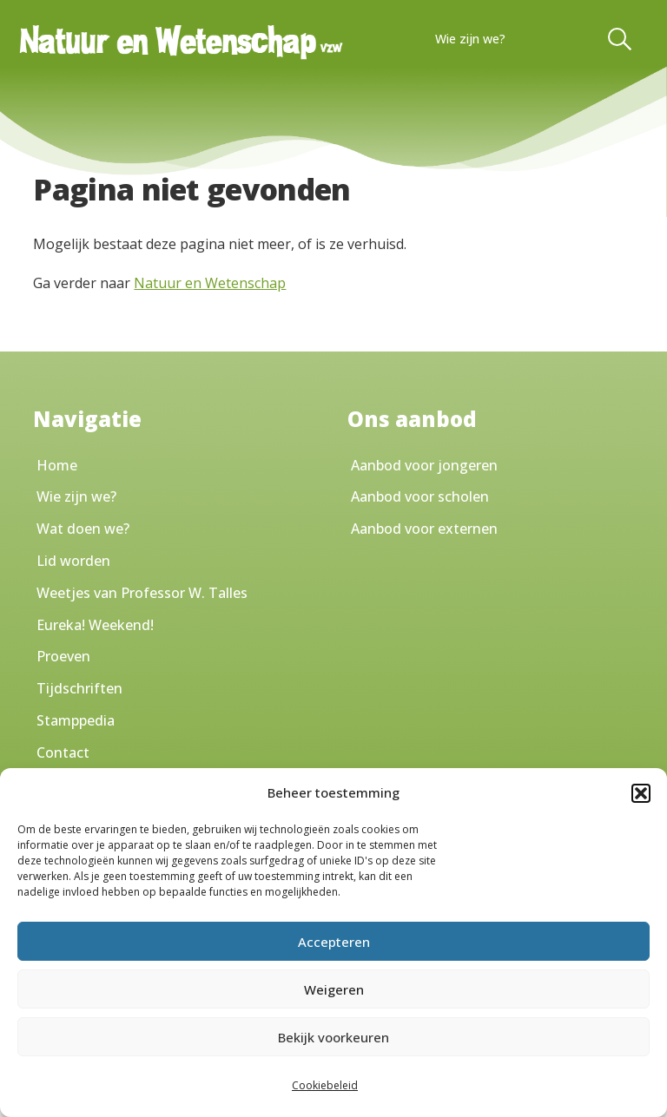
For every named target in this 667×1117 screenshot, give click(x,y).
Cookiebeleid (325, 1085)
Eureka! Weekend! (95, 624)
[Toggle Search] (621, 39)
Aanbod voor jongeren (424, 465)
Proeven (63, 656)
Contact (62, 752)
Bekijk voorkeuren (333, 1037)
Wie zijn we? (470, 38)
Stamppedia (75, 720)
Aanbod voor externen (424, 528)
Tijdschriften (79, 688)
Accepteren (334, 941)
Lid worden (73, 560)
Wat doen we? (82, 528)
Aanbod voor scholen (420, 496)
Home (56, 465)
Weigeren (334, 989)
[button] (641, 793)
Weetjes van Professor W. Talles (142, 592)
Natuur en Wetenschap (210, 282)
